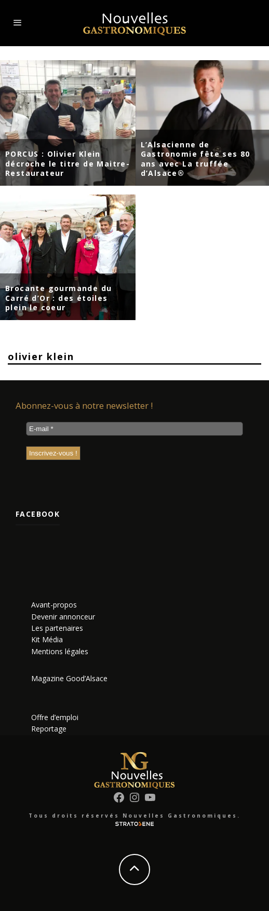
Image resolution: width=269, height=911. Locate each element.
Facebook (38, 514)
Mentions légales (59, 651)
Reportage (48, 729)
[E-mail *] (134, 429)
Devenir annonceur (63, 617)
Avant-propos (54, 605)
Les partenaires (57, 628)
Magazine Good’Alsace (69, 678)
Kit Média (47, 639)
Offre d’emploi (54, 717)
